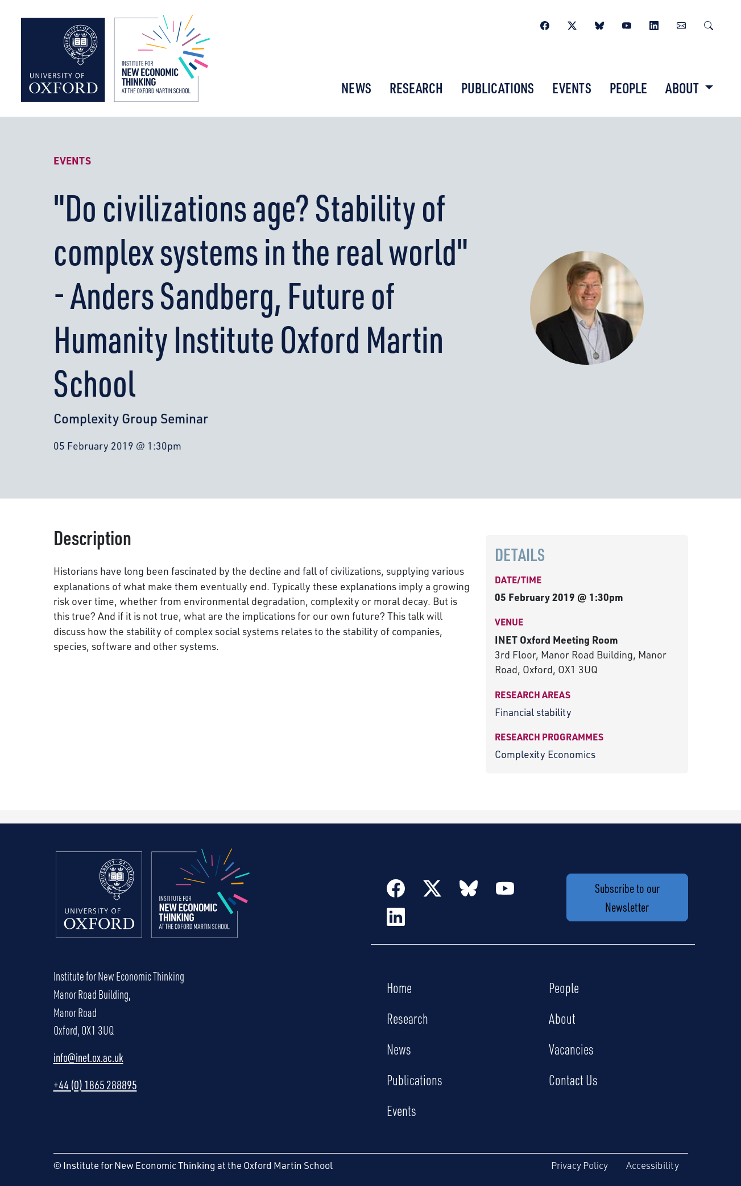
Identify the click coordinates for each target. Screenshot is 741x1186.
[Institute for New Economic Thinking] (115, 57)
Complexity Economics (545, 754)
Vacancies (571, 1049)
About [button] (683, 88)
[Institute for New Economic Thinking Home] (152, 905)
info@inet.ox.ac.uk (88, 1057)
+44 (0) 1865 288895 (95, 1084)
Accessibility (652, 1165)
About (562, 1018)
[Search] (708, 24)
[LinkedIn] (654, 24)
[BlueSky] (599, 24)
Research (416, 88)
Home (399, 987)
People (628, 88)
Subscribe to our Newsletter (627, 897)
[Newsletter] (681, 24)
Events (571, 88)
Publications (497, 88)
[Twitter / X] (572, 24)
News (356, 88)
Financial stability (533, 712)
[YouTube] (626, 24)
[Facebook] (544, 24)
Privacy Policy (579, 1165)
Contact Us (573, 1079)
